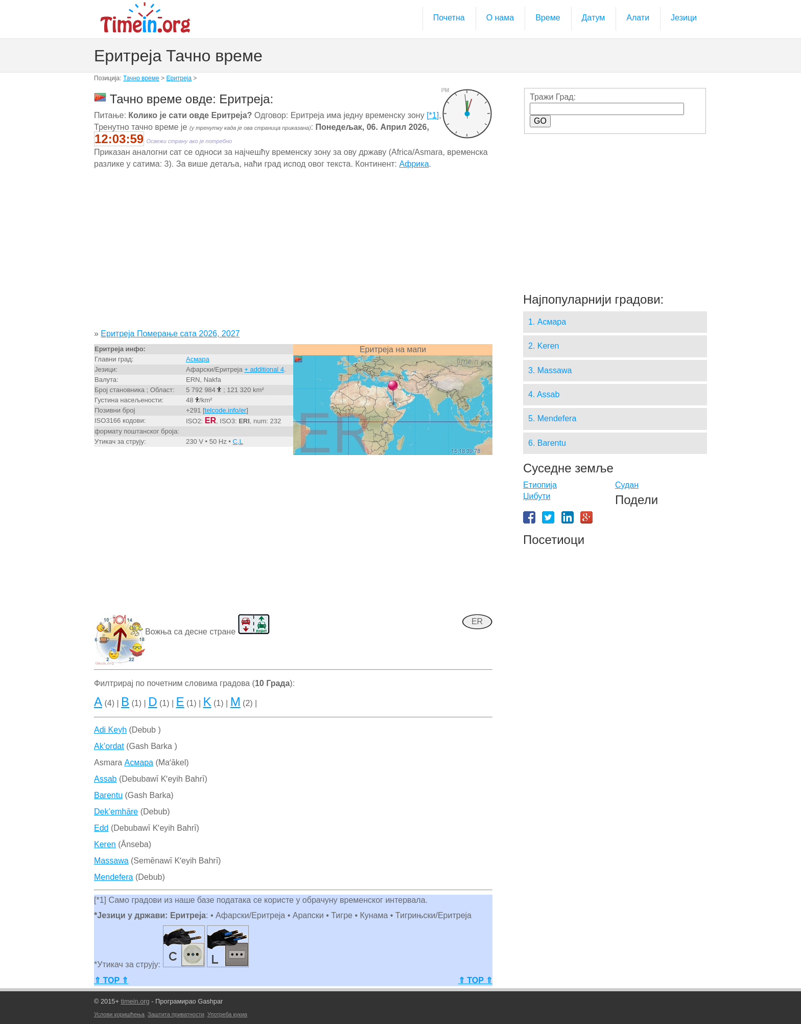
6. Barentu (547, 443)
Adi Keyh (110, 729)
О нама (500, 17)
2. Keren (543, 346)
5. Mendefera (552, 418)
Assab (105, 779)
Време (547, 17)
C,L (237, 441)
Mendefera (113, 877)
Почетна (449, 17)
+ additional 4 (264, 369)
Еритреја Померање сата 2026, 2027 (170, 333)
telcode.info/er (226, 410)
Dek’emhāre (116, 811)
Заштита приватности (176, 1014)
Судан (627, 485)
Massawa (111, 860)
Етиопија (540, 485)
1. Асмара (547, 321)
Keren (105, 844)
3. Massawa (550, 370)
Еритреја (179, 78)
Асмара (197, 359)
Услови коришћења (119, 1014)
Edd (101, 828)
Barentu (108, 795)
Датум (593, 17)
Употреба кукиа (227, 1014)
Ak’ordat (109, 746)
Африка (414, 164)
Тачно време (141, 78)
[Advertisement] (293, 252)
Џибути (537, 496)
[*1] (433, 115)
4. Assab (543, 394)
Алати (637, 17)
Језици (684, 17)
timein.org (135, 1001)
